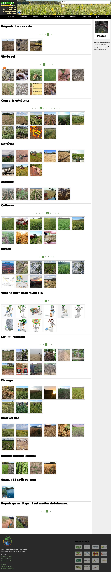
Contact (3, 564)
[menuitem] (3, 17)
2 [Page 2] (45, 34)
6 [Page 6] (50, 213)
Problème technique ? (7, 568)
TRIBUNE (47, 17)
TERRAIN (35, 17)
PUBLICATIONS (60, 17)
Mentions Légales (6, 566)
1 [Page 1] (42, 34)
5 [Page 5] (46, 108)
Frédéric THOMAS (6, 556)
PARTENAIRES (86, 17)
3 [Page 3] (49, 64)
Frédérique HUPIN (6, 561)
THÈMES (11, 17)
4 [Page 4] (43, 108)
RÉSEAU (73, 17)
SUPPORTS (23, 17)
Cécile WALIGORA (6, 559)
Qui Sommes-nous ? (102, 17)
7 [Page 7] (51, 108)
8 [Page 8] (54, 108)
